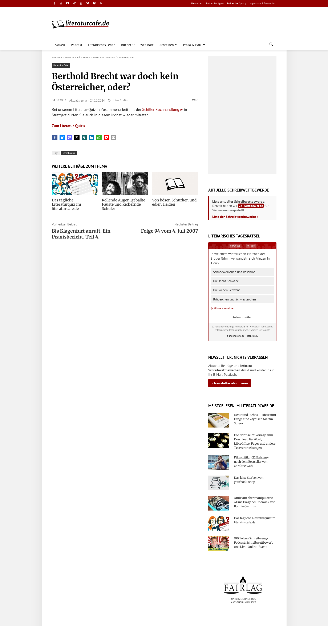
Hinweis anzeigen (222, 308)
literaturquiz (68, 152)
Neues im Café (72, 57)
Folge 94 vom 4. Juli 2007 (169, 231)
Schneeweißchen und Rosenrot (234, 272)
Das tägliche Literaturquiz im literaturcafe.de (73, 202)
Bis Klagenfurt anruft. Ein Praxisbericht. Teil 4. (81, 234)
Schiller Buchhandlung (160, 109)
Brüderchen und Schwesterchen (234, 299)
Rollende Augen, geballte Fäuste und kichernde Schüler (122, 204)
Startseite (57, 57)
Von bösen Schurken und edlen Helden (172, 202)
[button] (271, 45)
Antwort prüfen (242, 317)
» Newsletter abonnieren (230, 383)
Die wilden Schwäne (226, 290)
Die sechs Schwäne (226, 281)
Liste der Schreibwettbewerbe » (235, 216)
